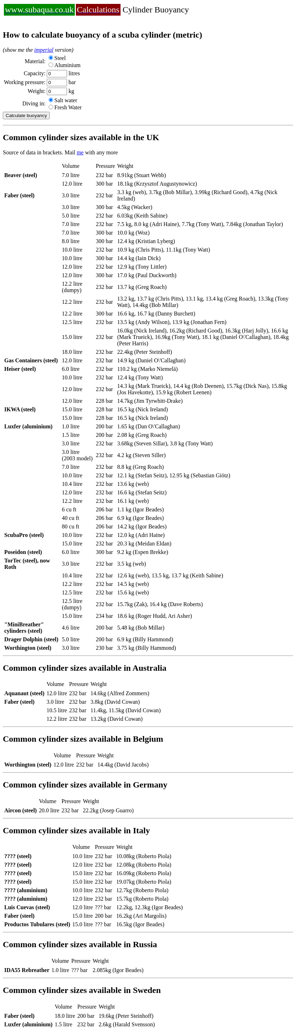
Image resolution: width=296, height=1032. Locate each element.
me (80, 152)
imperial (43, 50)
